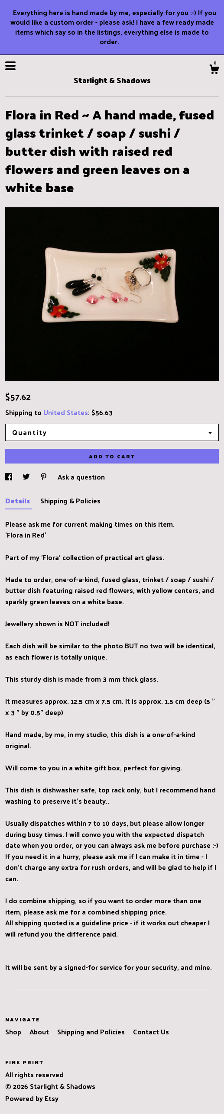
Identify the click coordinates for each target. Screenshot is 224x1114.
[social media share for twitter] (27, 476)
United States (65, 412)
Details (18, 500)
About (40, 1031)
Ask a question (81, 476)
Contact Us (151, 1031)
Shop (14, 1031)
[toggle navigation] (10, 65)
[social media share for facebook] (9, 476)
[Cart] (214, 70)
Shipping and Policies (92, 1031)
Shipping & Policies (70, 500)
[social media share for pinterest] (44, 476)
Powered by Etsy (31, 1098)
